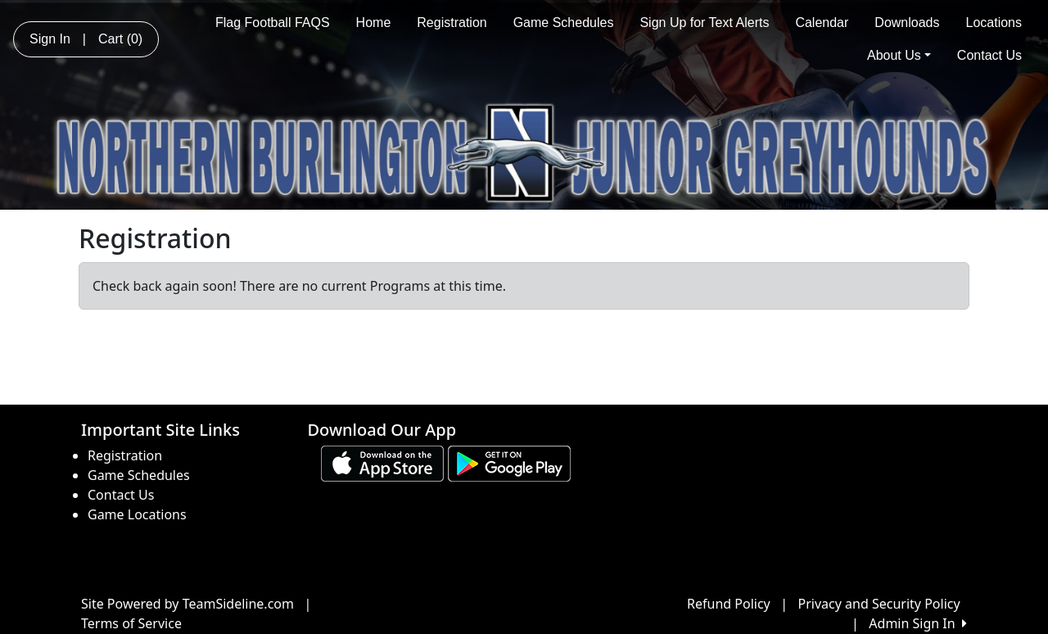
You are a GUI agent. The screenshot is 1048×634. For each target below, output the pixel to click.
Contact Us (989, 55)
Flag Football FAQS (272, 22)
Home (373, 22)
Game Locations (137, 514)
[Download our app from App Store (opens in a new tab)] (382, 463)
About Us (899, 55)
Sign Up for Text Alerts (704, 22)
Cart (120, 39)
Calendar (821, 22)
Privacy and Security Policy (879, 604)
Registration (451, 22)
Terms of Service (131, 623)
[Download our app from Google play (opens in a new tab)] (509, 463)
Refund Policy (728, 604)
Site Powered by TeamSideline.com (187, 604)
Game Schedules (563, 22)
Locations (994, 22)
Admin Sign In (918, 623)
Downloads (906, 22)
